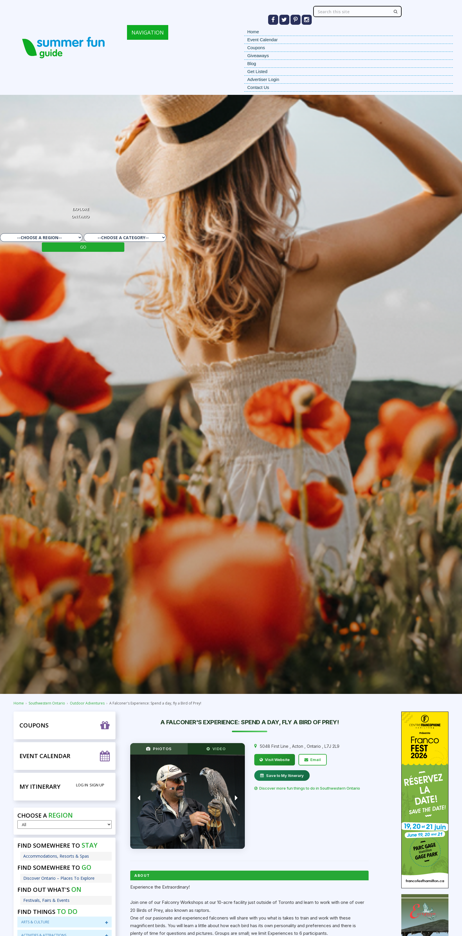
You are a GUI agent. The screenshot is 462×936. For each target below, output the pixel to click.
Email (312, 759)
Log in (82, 785)
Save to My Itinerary (282, 775)
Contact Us (258, 87)
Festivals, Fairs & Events (46, 900)
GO (83, 247)
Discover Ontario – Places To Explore (59, 878)
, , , (299, 746)
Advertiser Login (263, 79)
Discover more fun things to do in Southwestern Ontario (307, 788)
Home (253, 31)
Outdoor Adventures (87, 703)
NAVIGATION (147, 32)
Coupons (256, 47)
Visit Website (275, 759)
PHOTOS (159, 748)
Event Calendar (262, 39)
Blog (251, 63)
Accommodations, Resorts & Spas (56, 856)
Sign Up (97, 785)
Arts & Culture (64, 922)
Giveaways (258, 55)
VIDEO (216, 748)
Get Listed (257, 71)
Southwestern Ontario (47, 703)
